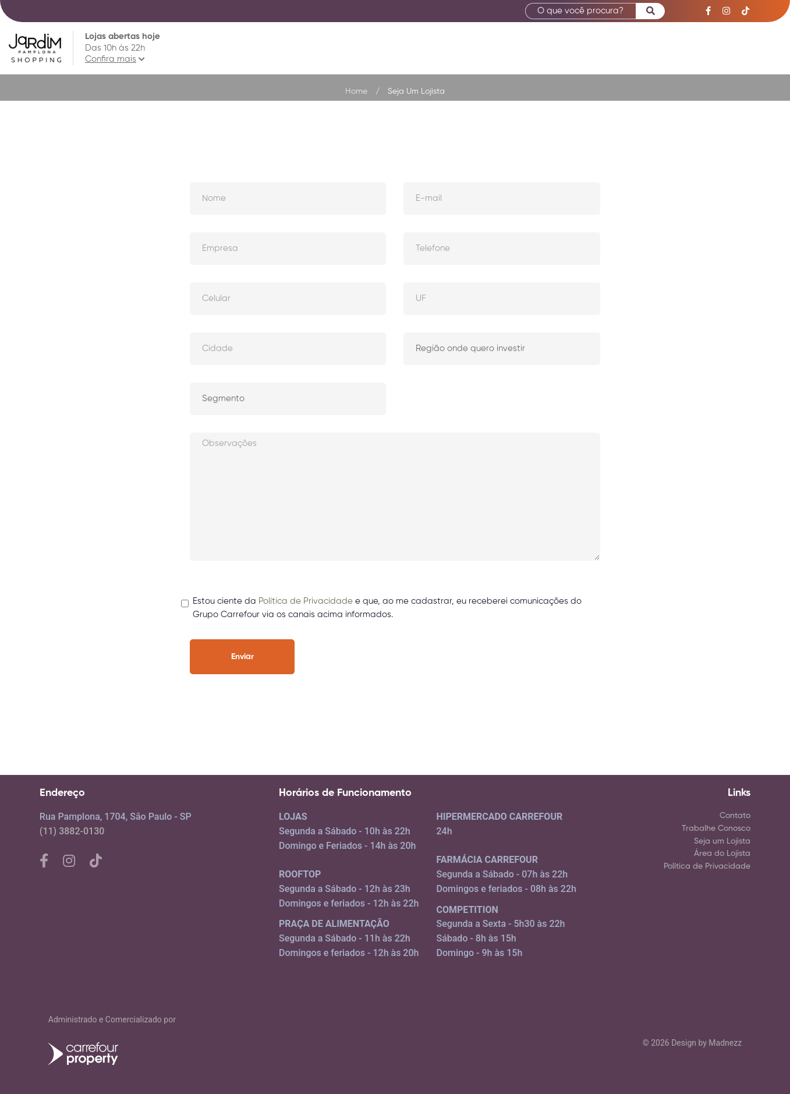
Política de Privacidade (305, 601)
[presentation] (511, 662)
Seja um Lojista (722, 841)
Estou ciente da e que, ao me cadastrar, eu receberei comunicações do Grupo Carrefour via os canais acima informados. (387, 606)
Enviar (242, 657)
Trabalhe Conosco (716, 828)
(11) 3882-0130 (72, 831)
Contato (735, 816)
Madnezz (725, 1042)
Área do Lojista (722, 853)
